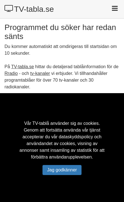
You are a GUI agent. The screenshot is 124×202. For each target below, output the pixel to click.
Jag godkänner (62, 169)
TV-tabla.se (29, 8)
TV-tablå (40, 123)
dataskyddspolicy (76, 136)
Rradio (11, 73)
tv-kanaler (40, 73)
